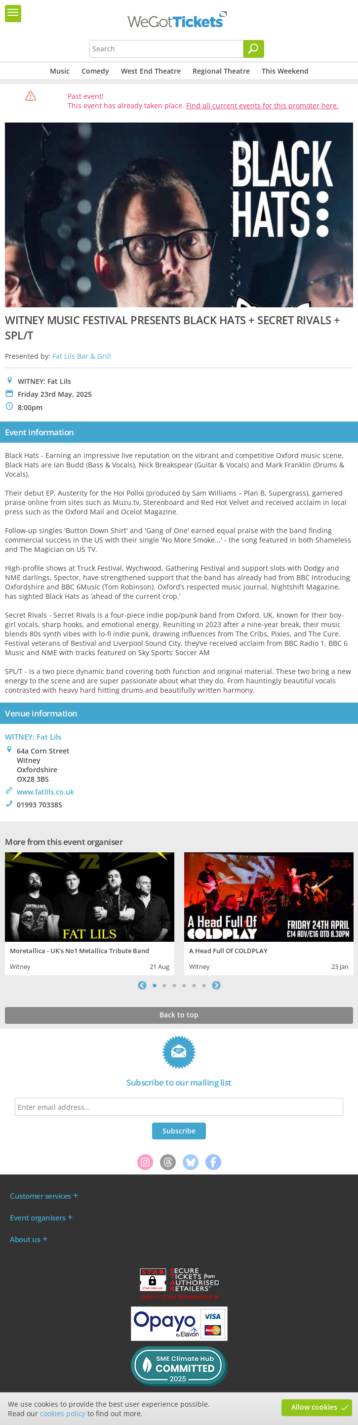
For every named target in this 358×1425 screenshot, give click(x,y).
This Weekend (285, 71)
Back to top (179, 1014)
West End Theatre (151, 71)
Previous (142, 985)
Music (60, 71)
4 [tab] (184, 985)
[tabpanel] (89, 913)
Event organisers (37, 1217)
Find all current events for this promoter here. (262, 105)
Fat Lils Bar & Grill (81, 356)
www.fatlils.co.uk (45, 791)
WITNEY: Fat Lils (33, 737)
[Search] (253, 49)
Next (216, 985)
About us (25, 1239)
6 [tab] (203, 985)
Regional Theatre (221, 71)
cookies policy (62, 1413)
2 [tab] (164, 985)
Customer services (40, 1196)
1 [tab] (154, 985)
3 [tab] (174, 985)
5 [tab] (194, 985)
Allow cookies (314, 1407)
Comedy (95, 71)
